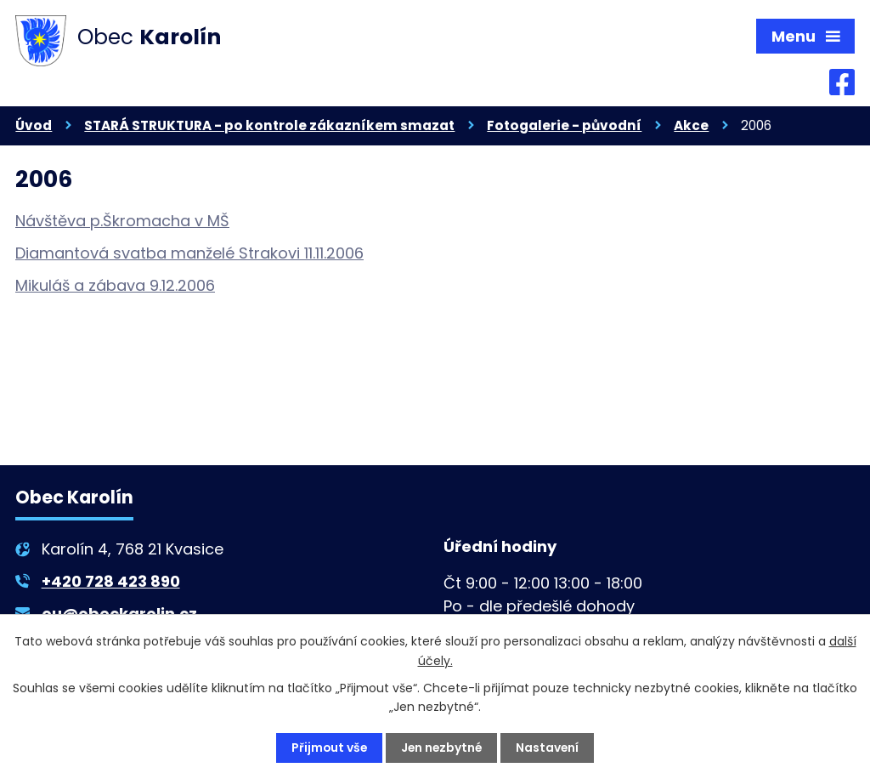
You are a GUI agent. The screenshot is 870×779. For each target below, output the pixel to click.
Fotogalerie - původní (564, 126)
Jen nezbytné (441, 747)
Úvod (33, 126)
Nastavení (549, 747)
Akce (691, 126)
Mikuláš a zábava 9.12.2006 (115, 286)
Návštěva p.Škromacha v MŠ (122, 221)
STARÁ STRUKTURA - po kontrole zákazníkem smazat (269, 126)
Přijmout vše (327, 747)
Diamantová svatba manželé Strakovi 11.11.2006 (189, 253)
